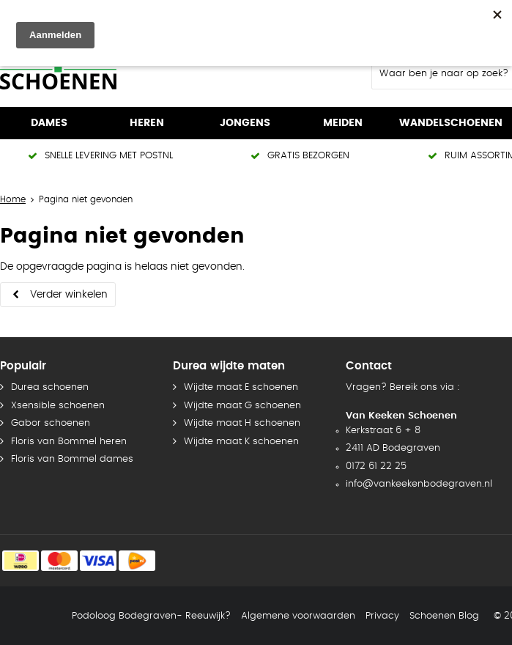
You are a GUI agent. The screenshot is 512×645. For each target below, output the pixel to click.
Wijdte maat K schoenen (241, 441)
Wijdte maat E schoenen (241, 387)
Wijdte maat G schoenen (242, 405)
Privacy (382, 616)
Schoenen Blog (444, 616)
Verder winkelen (69, 295)
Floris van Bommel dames (72, 459)
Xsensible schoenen (58, 405)
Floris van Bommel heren (69, 441)
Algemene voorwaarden (298, 616)
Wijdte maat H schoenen (242, 423)
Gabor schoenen (50, 423)
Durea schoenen (50, 387)
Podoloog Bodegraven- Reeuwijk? (151, 616)
